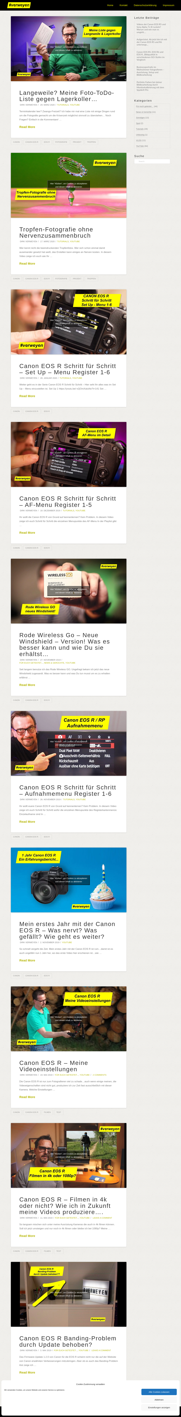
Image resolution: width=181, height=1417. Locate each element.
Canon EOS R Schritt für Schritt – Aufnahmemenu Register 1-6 (67, 790)
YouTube (75, 105)
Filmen (47, 1112)
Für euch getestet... (31, 663)
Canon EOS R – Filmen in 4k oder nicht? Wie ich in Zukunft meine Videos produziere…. (65, 1205)
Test (58, 1112)
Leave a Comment (102, 1218)
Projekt (77, 142)
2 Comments (99, 1075)
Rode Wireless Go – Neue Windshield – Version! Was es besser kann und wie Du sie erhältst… (64, 644)
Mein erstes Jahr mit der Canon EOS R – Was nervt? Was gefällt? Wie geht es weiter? (67, 930)
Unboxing (140, 135)
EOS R (47, 142)
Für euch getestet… (144, 106)
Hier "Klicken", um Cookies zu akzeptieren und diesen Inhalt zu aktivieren (68, 48)
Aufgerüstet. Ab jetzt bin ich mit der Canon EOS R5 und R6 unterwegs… (152, 42)
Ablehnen (159, 1400)
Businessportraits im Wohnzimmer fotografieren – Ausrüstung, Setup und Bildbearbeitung (150, 71)
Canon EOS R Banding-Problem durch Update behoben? (68, 1341)
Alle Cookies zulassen (159, 1392)
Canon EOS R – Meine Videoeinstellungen (53, 1066)
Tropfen (91, 142)
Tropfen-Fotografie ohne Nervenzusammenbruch (56, 232)
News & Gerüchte (54, 663)
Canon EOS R (31, 142)
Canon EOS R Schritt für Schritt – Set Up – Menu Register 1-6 (67, 369)
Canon (16, 142)
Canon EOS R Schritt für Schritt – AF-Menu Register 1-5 (67, 501)
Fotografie (61, 142)
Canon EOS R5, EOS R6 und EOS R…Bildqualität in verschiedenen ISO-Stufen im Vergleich (150, 56)
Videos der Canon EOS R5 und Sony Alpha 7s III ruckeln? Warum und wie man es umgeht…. (151, 28)
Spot (138, 123)
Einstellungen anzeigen (159, 1407)
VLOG (139, 140)
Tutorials (63, 105)
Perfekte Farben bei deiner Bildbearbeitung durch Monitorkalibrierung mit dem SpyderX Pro (150, 86)
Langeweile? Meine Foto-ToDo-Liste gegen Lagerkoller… (66, 95)
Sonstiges (140, 118)
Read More (27, 127)
